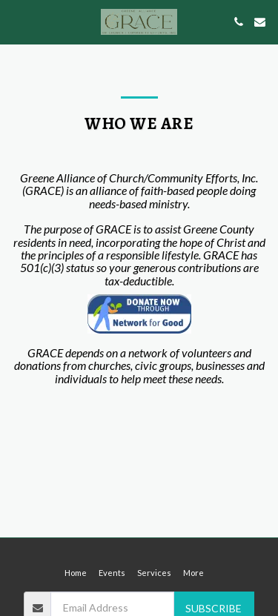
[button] (16, 21)
